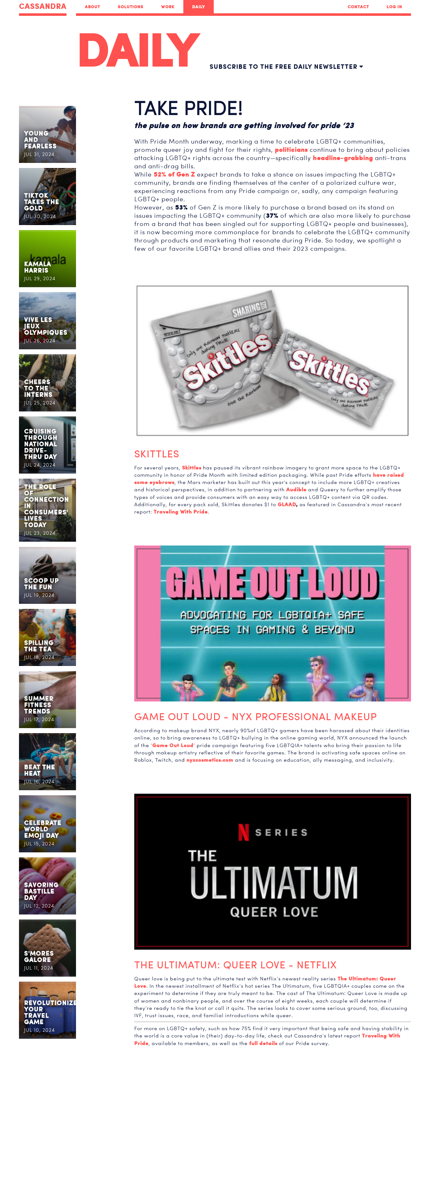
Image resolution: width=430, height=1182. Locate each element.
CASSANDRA (42, 6)
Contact (358, 6)
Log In (394, 6)
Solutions (130, 6)
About (92, 6)
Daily (198, 6)
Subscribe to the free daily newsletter (286, 66)
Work (167, 6)
